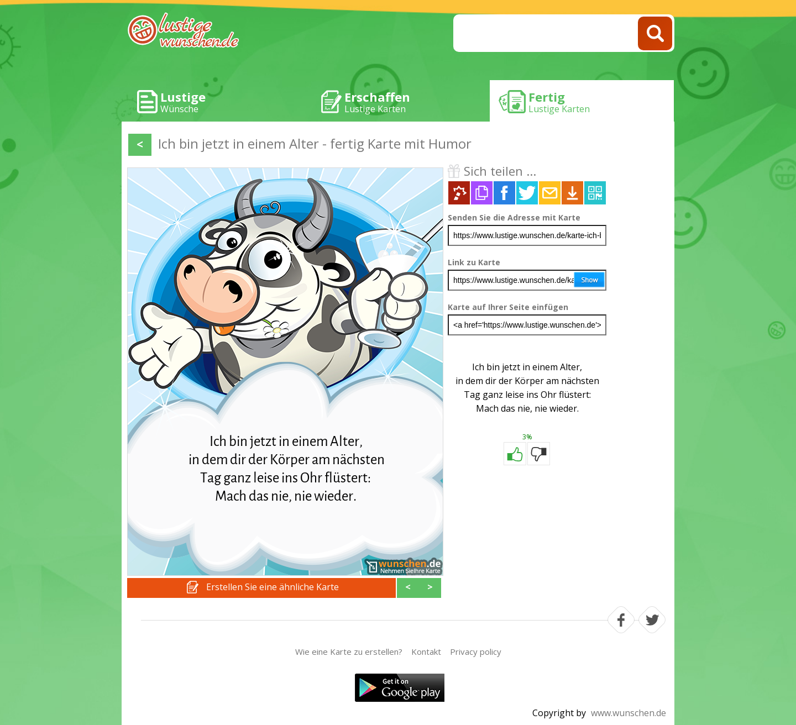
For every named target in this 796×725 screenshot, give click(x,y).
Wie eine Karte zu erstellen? (348, 651)
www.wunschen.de (628, 713)
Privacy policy (475, 651)
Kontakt (426, 651)
